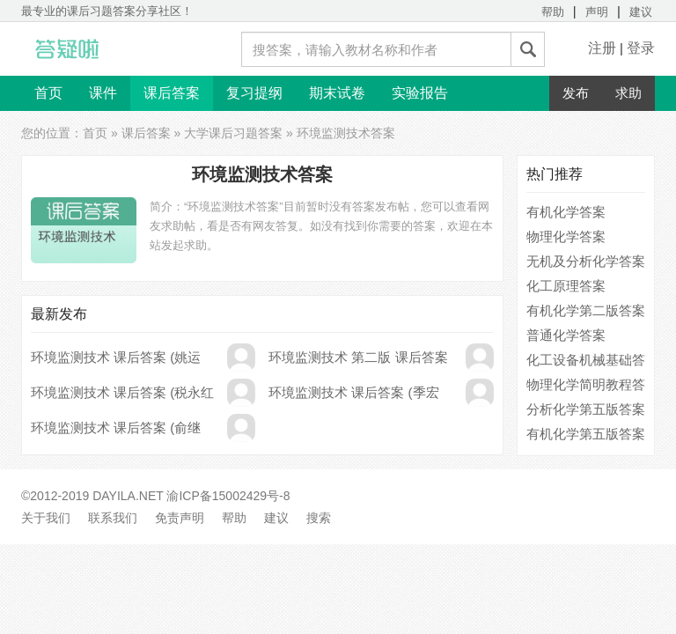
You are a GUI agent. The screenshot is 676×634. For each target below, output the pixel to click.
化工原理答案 (566, 285)
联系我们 (112, 518)
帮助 (552, 11)
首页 (48, 92)
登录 (641, 48)
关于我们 (45, 518)
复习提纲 (254, 92)
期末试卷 (337, 92)
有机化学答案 (566, 211)
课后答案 (171, 92)
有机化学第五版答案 (585, 433)
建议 (640, 11)
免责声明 (179, 518)
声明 (596, 11)
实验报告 (420, 92)
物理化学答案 (566, 236)
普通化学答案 (566, 335)
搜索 (318, 518)
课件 (103, 92)
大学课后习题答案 (233, 133)
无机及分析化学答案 (585, 261)
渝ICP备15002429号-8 (228, 496)
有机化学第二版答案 (585, 310)
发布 (575, 92)
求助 (628, 92)
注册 (602, 48)
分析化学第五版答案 (585, 409)
